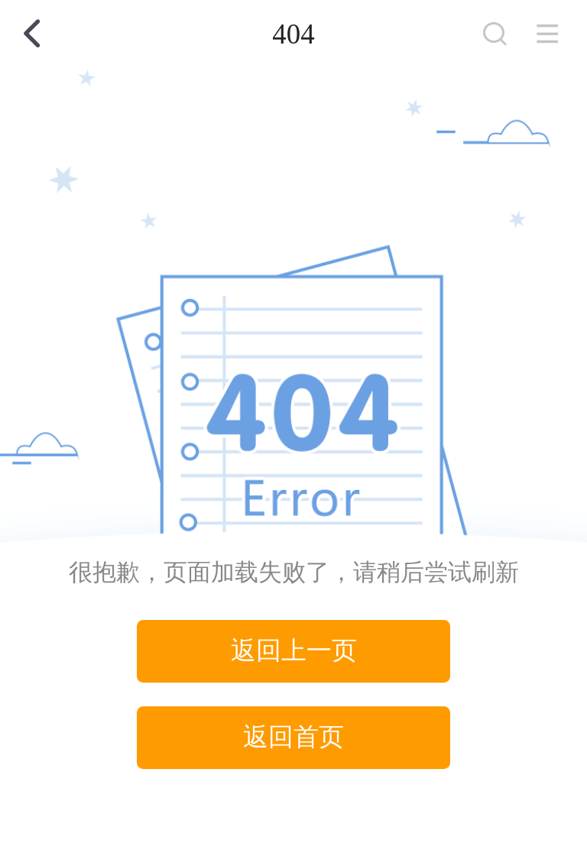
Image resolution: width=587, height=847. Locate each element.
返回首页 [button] (293, 737)
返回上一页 (294, 650)
